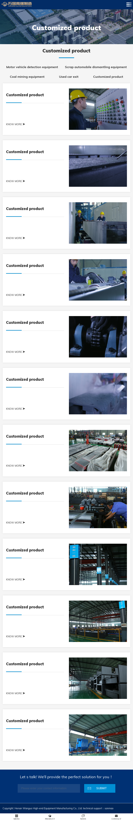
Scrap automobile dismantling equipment (96, 67)
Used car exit (68, 77)
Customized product (108, 77)
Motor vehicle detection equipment (32, 67)
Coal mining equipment (27, 77)
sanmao (109, 808)
